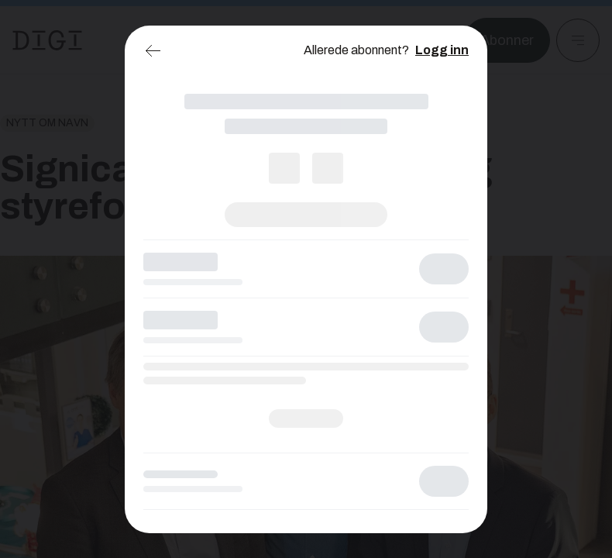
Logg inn (442, 50)
